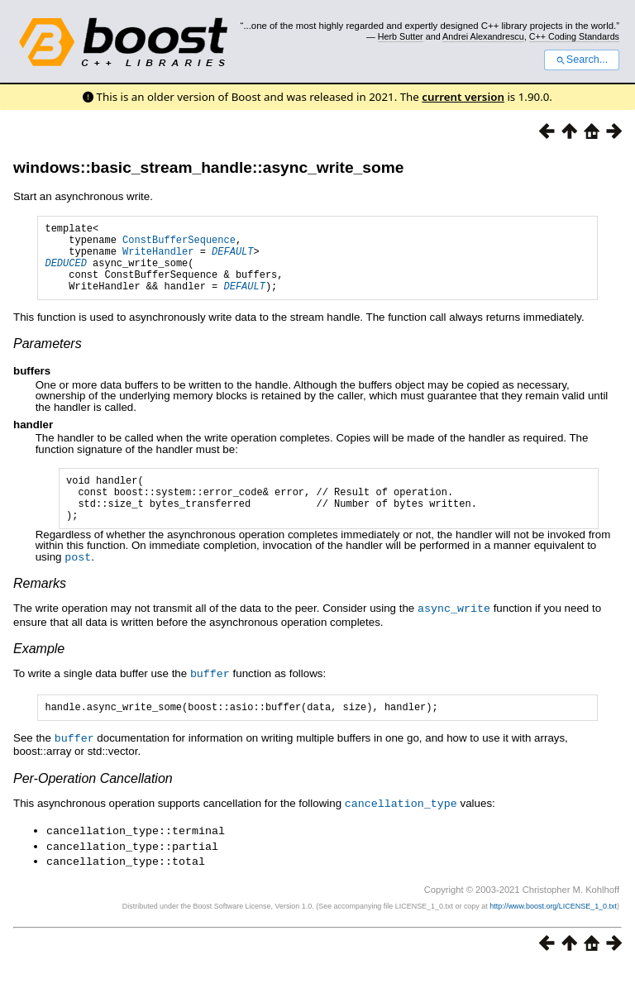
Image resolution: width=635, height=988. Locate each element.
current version (463, 96)
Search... (582, 59)
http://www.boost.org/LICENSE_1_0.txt (553, 927)
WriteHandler (157, 258)
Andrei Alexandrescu (483, 36)
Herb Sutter (400, 36)
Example (38, 672)
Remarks (39, 607)
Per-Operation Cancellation (93, 802)
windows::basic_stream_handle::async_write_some (208, 167)
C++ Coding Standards (574, 36)
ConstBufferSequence (179, 244)
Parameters (47, 358)
